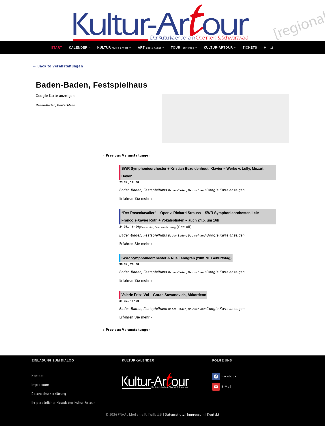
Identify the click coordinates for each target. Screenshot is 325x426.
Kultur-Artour (218, 47)
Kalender (78, 47)
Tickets (250, 47)
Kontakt (38, 376)
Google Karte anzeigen (55, 96)
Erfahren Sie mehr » (136, 198)
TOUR (182, 47)
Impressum (40, 385)
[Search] (271, 47)
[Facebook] (265, 47)
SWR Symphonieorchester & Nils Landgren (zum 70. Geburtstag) (177, 258)
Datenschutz (175, 414)
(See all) (184, 227)
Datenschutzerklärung (49, 394)
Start (56, 47)
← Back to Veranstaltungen (58, 66)
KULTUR (112, 47)
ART (149, 47)
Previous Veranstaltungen (126, 155)
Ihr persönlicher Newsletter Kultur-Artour (63, 402)
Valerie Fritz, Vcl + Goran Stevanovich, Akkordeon (164, 295)
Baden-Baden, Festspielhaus (143, 190)
